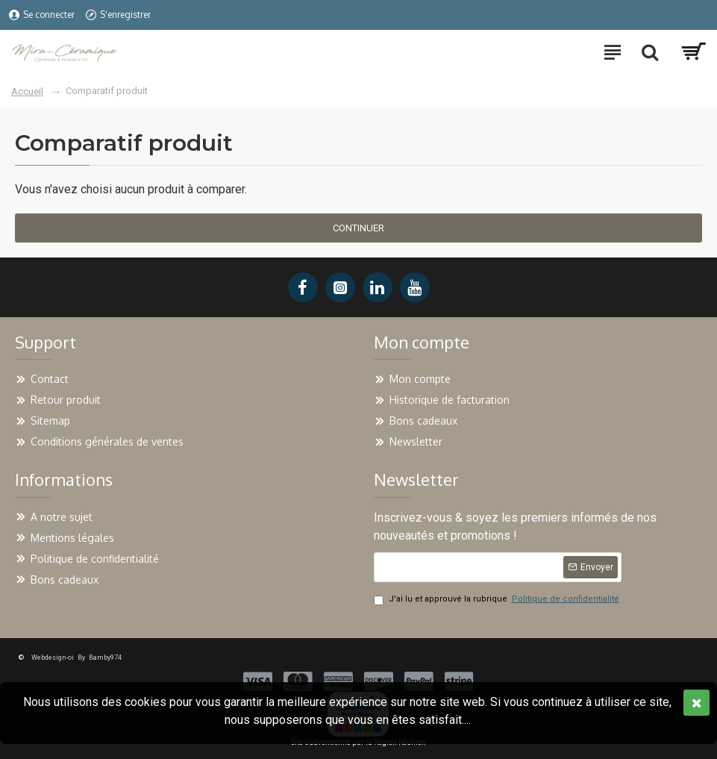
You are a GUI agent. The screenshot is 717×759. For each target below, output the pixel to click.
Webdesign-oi (52, 657)
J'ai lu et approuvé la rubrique (497, 599)
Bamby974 (105, 657)
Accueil (27, 91)
